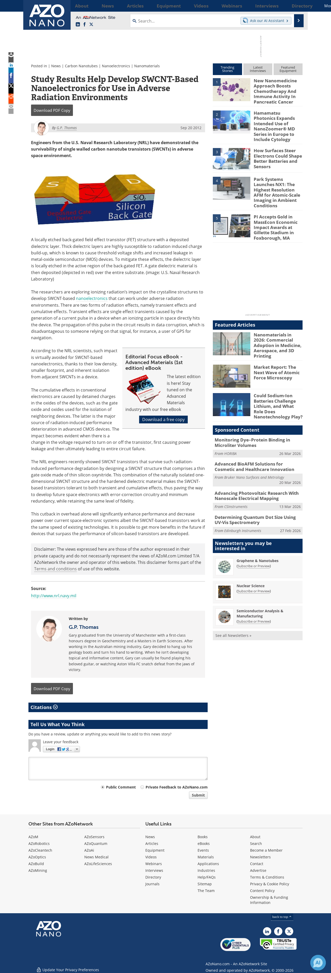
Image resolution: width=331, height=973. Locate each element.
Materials (206, 856)
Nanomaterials (147, 65)
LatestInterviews (258, 69)
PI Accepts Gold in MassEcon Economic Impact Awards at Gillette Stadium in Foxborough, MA (273, 206)
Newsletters (260, 856)
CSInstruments (235, 473)
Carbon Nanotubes (81, 65)
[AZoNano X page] (91, 24)
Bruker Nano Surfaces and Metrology (254, 445)
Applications (208, 863)
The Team (206, 890)
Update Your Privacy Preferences (67, 966)
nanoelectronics (92, 298)
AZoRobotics (39, 843)
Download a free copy (163, 419)
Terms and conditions (55, 569)
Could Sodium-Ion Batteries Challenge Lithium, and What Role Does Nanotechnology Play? (277, 378)
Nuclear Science (251, 551)
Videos (151, 856)
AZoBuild (36, 863)
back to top (282, 917)
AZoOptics (37, 856)
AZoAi (89, 850)
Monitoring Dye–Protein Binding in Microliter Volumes (248, 412)
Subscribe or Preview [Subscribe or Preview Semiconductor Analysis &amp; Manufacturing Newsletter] (254, 586)
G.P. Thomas (84, 627)
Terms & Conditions (267, 877)
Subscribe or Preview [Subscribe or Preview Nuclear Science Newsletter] (254, 556)
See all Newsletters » (233, 600)
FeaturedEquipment (288, 69)
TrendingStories (227, 69)
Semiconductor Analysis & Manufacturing (260, 579)
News (56, 65)
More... (295, 5)
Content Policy (262, 890)
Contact (256, 863)
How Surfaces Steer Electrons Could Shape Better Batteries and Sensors (275, 146)
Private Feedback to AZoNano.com (177, 787)
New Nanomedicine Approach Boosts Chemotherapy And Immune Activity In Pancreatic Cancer (273, 90)
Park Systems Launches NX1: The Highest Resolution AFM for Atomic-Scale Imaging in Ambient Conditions (277, 177)
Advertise (258, 870)
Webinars (153, 863)
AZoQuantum (95, 843)
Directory (153, 877)
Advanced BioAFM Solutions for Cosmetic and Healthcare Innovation (255, 435)
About (255, 836)
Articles (151, 843)
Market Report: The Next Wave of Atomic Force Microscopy (278, 345)
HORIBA (230, 422)
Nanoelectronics (116, 65)
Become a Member (266, 850)
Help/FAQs (207, 877)
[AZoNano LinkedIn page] (78, 24)
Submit (198, 795)
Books (203, 836)
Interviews (154, 870)
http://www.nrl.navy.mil (53, 596)
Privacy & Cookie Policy (269, 883)
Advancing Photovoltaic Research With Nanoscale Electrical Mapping (252, 463)
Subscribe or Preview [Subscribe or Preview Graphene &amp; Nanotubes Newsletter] (254, 531)
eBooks (204, 843)
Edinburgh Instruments (242, 495)
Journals (152, 883)
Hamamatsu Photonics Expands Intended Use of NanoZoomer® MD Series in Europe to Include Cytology (278, 119)
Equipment (154, 850)
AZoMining (37, 870)
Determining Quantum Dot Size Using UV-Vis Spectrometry (258, 486)
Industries (206, 870)
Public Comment (121, 787)
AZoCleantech (40, 850)
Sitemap (205, 883)
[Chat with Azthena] (318, 962)
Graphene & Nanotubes (258, 526)
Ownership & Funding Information (269, 900)
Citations (44, 707)
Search (256, 843)
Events (203, 850)
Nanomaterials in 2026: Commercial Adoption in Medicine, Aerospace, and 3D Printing (278, 318)
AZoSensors (94, 836)
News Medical (96, 856)
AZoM (33, 836)
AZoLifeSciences (98, 863)
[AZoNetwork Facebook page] (84, 24)
